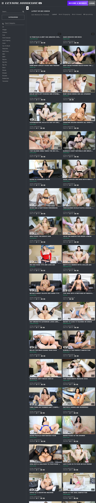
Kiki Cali (65, 295)
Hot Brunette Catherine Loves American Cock (48, 322)
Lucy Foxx (65, 466)
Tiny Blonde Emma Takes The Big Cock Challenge (49, 151)
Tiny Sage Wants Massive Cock (75, 379)
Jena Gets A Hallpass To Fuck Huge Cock (46, 464)
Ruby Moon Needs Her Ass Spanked (77, 94)
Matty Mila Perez (67, 266)
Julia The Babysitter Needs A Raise (77, 236)
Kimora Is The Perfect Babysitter (76, 350)
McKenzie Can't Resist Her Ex (41, 379)
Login (91, 3)
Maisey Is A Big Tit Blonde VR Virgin (77, 322)
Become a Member (78, 3)
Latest (54, 14)
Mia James (32, 266)
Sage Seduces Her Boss (72, 37)
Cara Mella (32, 409)
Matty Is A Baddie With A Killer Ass (77, 265)
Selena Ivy (65, 124)
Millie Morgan (33, 352)
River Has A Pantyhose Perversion (44, 208)
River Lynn (32, 209)
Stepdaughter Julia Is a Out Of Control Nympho (49, 122)
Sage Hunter (66, 39)
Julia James (33, 124)
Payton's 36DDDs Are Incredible (75, 407)
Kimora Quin (66, 352)
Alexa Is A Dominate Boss (40, 179)
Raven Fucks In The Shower (74, 435)
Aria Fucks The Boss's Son (40, 236)
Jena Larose (33, 466)
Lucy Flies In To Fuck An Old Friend (77, 464)
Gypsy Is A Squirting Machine (41, 492)
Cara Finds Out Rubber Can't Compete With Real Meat (51, 407)
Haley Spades (66, 494)
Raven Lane (66, 437)
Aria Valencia (33, 238)
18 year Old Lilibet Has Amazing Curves (46, 37)
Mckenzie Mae (33, 380)
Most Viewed (77, 14)
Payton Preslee (67, 409)
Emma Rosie (33, 152)
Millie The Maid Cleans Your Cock (43, 350)
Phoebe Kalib (66, 67)
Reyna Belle (33, 295)
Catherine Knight (34, 323)
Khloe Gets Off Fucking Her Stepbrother (46, 94)
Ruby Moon (66, 95)
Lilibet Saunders (34, 39)
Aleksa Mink (66, 152)
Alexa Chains (33, 181)
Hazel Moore (66, 181)
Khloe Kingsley (33, 95)
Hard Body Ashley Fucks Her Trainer (44, 65)
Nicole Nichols (66, 209)
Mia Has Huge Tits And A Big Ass (42, 265)
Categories (13, 17)
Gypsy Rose (33, 494)
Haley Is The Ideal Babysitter (75, 492)
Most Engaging (64, 14)
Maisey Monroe (67, 323)
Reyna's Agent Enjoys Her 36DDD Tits (44, 293)
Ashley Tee (32, 67)
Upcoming (88, 14)
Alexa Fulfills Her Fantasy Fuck (43, 435)
